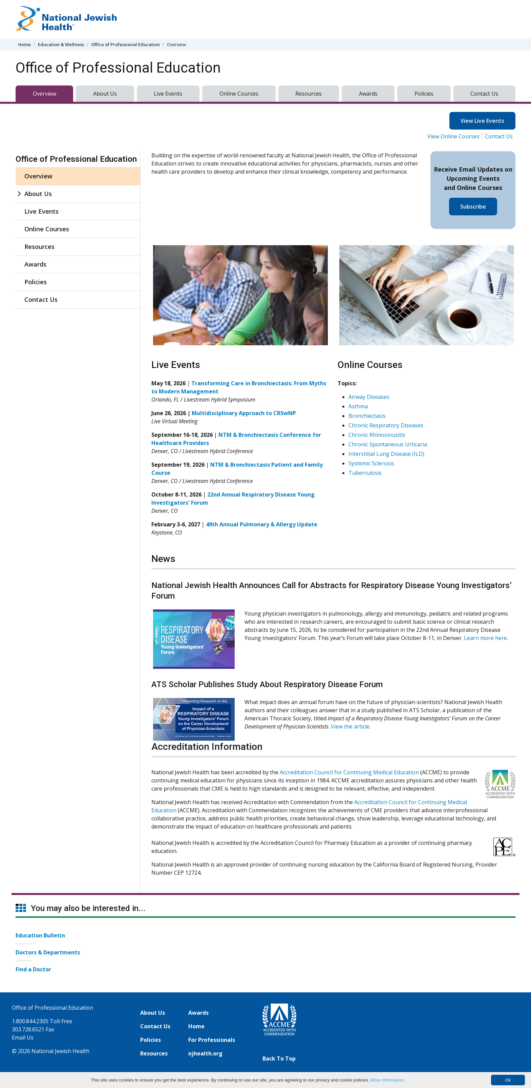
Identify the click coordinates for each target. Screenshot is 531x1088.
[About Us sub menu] (19, 194)
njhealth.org (205, 1053)
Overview (44, 93)
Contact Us (484, 93)
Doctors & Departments (48, 952)
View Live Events (482, 120)
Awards (368, 93)
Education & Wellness (61, 44)
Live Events (168, 93)
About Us (105, 93)
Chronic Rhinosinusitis (376, 435)
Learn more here (485, 638)
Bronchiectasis (367, 416)
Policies (424, 93)
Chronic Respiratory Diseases (385, 425)
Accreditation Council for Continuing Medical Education (349, 772)
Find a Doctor (33, 969)
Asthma (358, 406)
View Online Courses (453, 136)
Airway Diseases (368, 397)
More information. (387, 1080)
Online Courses (238, 93)
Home (24, 44)
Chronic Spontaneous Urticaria (387, 444)
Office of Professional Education (125, 44)
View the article (350, 726)
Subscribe (473, 206)
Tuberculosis (365, 473)
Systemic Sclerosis (371, 463)
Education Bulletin (40, 935)
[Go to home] (66, 19)
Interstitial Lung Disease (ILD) (386, 454)
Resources (308, 93)
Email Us (23, 1037)
